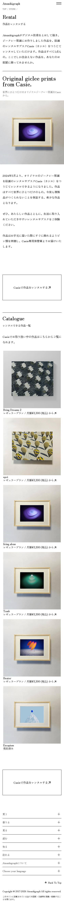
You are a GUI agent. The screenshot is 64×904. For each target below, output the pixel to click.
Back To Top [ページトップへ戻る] (53, 882)
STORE (12, 9)
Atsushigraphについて (15, 863)
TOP (4, 9)
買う (5, 814)
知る (5, 846)
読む (5, 838)
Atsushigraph (11, 3)
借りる (6, 822)
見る (5, 830)
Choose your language (14, 871)
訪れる (6, 854)
